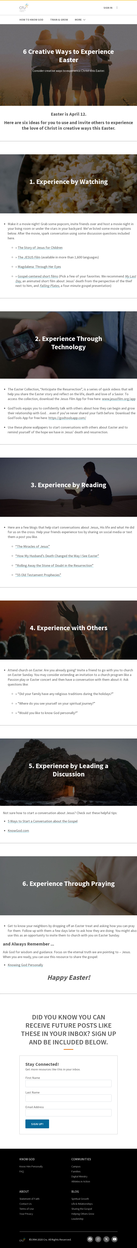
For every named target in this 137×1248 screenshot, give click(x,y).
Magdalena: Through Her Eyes (39, 266)
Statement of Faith (29, 1198)
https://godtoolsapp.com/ (67, 418)
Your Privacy (26, 1213)
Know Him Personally (31, 1166)
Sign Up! (37, 1124)
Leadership (77, 1218)
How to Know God (31, 19)
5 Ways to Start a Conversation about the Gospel (43, 821)
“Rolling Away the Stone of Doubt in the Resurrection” (54, 565)
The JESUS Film (29, 257)
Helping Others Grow (82, 1213)
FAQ (21, 1171)
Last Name (32, 1092)
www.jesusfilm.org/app (118, 399)
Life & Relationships (82, 1203)
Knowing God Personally (25, 965)
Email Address (34, 1107)
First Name (32, 1078)
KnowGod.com (18, 830)
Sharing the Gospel (81, 1208)
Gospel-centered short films (38, 276)
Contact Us (25, 1203)
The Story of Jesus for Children (40, 247)
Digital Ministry (79, 1176)
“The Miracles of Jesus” (32, 546)
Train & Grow (59, 19)
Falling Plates (49, 285)
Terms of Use (26, 1208)
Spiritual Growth (80, 1198)
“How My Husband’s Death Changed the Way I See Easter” (57, 556)
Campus (75, 1166)
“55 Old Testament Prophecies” (38, 575)
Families (75, 1171)
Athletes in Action (80, 1181)
